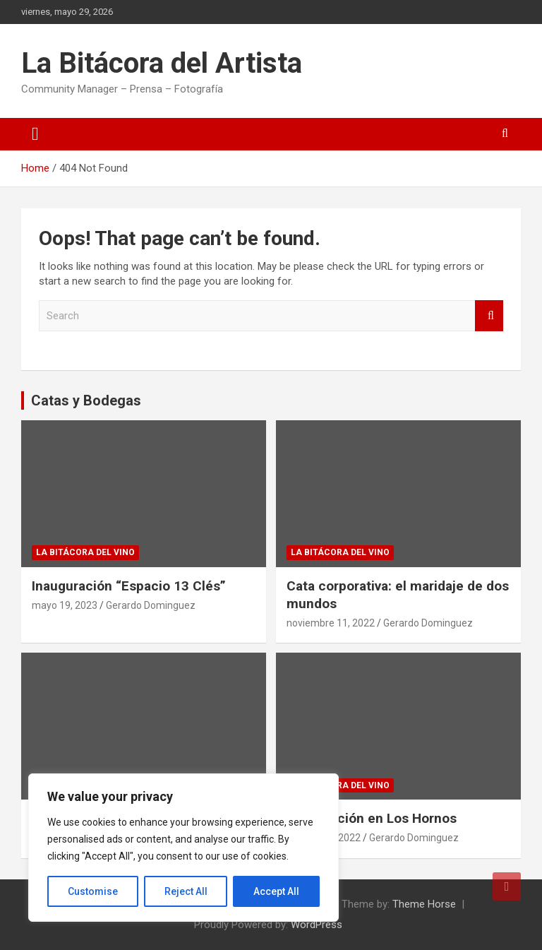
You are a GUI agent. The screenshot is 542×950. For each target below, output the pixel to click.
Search (489, 316)
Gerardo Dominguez (150, 605)
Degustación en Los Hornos (372, 818)
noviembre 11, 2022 (331, 623)
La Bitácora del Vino (85, 552)
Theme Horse (424, 904)
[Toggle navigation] (35, 134)
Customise (93, 891)
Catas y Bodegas (86, 400)
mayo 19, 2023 (64, 605)
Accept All (276, 891)
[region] (183, 847)
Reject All (185, 891)
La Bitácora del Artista (161, 63)
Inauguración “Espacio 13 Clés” (129, 586)
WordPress (316, 924)
